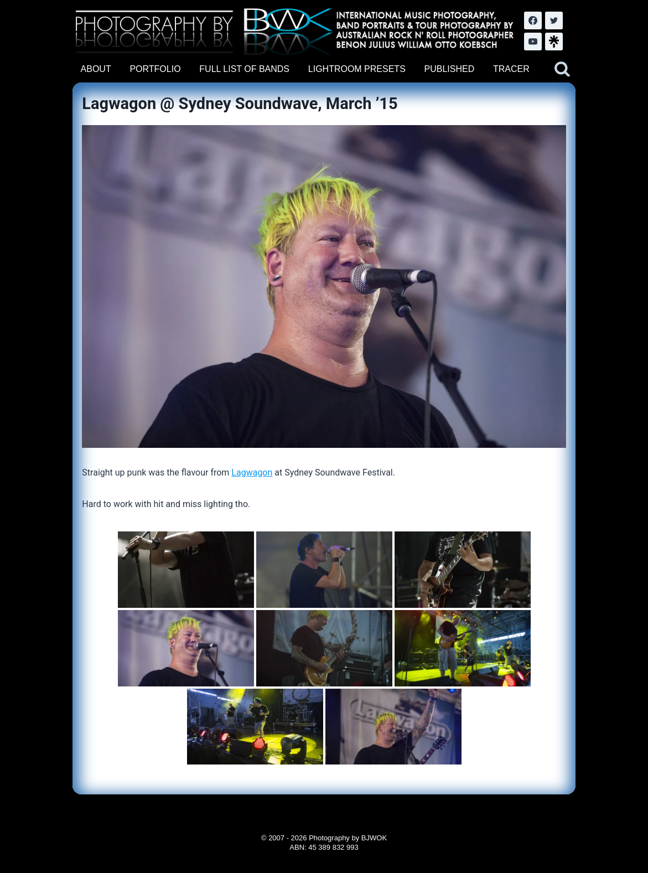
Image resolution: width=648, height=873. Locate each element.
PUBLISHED (449, 69)
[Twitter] (554, 20)
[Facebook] (533, 20)
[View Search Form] (562, 69)
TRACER (511, 69)
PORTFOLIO (154, 69)
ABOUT (96, 69)
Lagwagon (251, 472)
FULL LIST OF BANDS (244, 69)
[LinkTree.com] (554, 41)
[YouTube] (533, 41)
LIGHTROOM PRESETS (357, 69)
